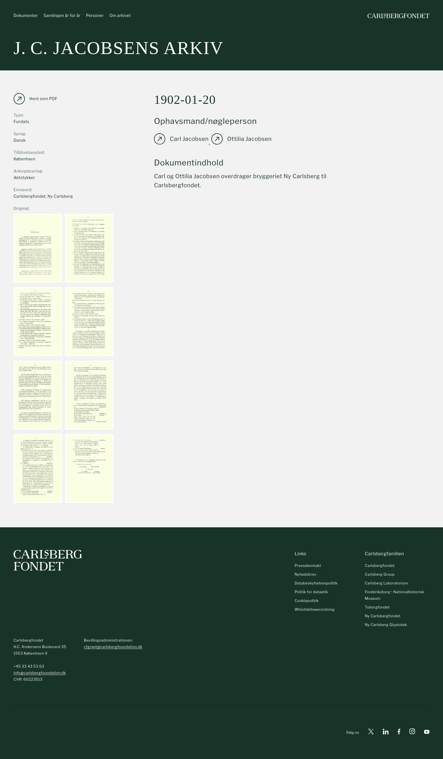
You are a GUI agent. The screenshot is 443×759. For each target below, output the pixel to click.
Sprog (19, 133)
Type (18, 115)
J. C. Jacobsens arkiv (118, 48)
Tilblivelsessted (29, 152)
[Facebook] (399, 732)
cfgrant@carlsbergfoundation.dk (113, 646)
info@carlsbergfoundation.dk (40, 672)
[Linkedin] (385, 732)
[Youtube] (426, 732)
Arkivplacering (28, 171)
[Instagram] (412, 732)
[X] (371, 732)
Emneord (22, 189)
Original (21, 208)
